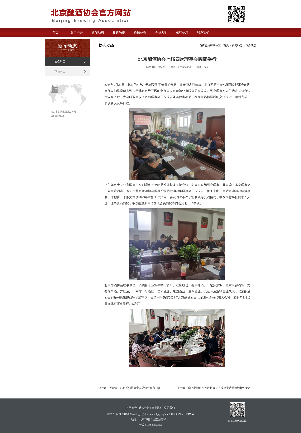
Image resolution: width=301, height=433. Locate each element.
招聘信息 (182, 32)
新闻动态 (98, 32)
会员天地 (161, 32)
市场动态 (60, 71)
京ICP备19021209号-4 (181, 414)
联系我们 (203, 32)
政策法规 (119, 32)
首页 (55, 32)
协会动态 (60, 61)
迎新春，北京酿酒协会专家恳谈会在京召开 (134, 387)
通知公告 (140, 32)
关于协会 (76, 32)
